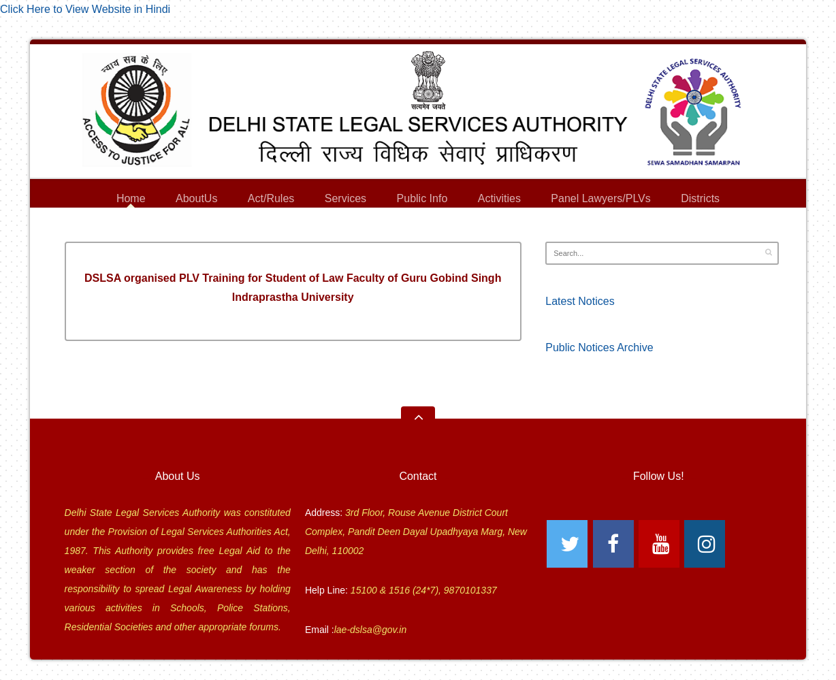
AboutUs (196, 200)
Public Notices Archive (599, 347)
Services (345, 200)
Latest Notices (579, 301)
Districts (700, 200)
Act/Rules (271, 198)
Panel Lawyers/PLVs (600, 200)
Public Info (422, 200)
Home (131, 198)
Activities (499, 198)
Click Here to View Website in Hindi (85, 9)
